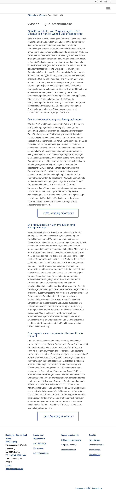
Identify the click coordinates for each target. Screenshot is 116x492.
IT (109, 1)
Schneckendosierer (41, 453)
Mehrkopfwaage (39, 443)
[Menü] (107, 8)
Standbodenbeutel (68, 450)
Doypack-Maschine (68, 445)
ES (101, 1)
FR (105, 1)
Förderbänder (94, 440)
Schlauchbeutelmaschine (71, 440)
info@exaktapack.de (14, 469)
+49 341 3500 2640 (18, 455)
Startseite (32, 15)
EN (96, 1)
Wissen (42, 15)
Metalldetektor (94, 455)
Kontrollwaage (94, 450)
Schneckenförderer (96, 445)
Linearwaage (38, 448)
